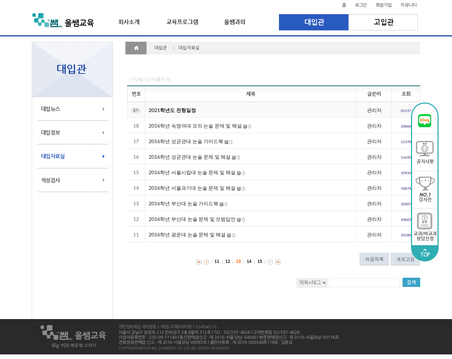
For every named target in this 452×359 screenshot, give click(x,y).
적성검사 (50, 180)
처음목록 (374, 259)
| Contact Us (203, 327)
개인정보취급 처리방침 (137, 327)
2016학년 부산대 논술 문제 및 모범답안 (192, 219)
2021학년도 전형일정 (172, 110)
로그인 (361, 5)
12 (227, 261)
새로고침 (405, 259)
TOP (425, 253)
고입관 (383, 22)
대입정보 (50, 132)
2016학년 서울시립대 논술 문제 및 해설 (192, 172)
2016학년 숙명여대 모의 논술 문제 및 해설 (195, 126)
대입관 (314, 22)
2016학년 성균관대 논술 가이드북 (186, 141)
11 (217, 261)
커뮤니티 (408, 5)
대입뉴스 (50, 109)
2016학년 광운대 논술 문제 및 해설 (187, 234)
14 (249, 261)
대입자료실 (53, 156)
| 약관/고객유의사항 (173, 327)
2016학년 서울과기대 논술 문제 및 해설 (192, 188)
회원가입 (384, 5)
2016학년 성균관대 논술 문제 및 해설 (190, 157)
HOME (136, 48)
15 (259, 261)
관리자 (374, 110)
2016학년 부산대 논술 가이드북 (183, 203)
